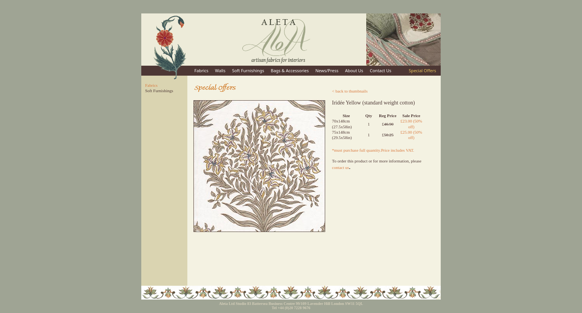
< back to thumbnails (350, 91)
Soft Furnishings (248, 70)
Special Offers (422, 70)
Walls (220, 70)
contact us (340, 167)
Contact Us (380, 70)
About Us (354, 70)
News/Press (326, 70)
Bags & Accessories (290, 70)
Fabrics (201, 70)
